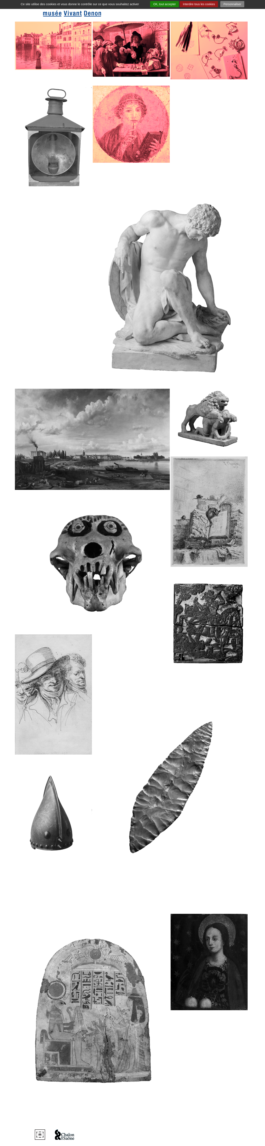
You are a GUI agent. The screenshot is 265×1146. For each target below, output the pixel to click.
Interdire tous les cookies (199, 4)
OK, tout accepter (164, 4)
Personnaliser (232, 4)
